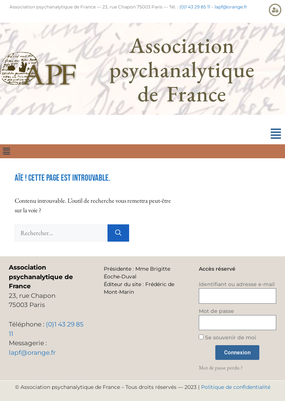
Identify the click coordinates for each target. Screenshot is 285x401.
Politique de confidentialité (235, 387)
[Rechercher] (118, 233)
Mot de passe (216, 311)
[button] (276, 134)
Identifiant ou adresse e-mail (237, 284)
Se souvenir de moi (227, 337)
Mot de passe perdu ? (220, 367)
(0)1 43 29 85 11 (194, 7)
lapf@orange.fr (231, 7)
